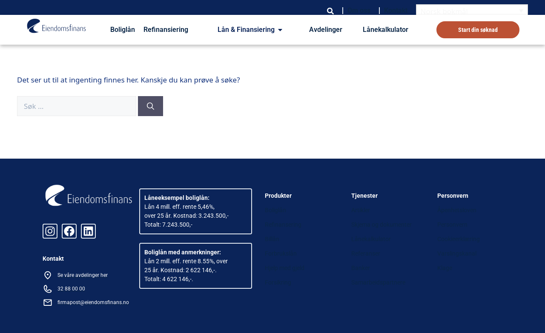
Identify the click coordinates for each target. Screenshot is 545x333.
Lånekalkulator (385, 30)
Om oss (358, 10)
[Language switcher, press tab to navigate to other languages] (472, 10)
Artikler (360, 210)
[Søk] (150, 106)
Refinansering (283, 224)
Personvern (452, 224)
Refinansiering (165, 30)
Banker (360, 268)
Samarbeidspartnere (378, 282)
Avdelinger (325, 30)
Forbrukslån (281, 253)
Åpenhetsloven (456, 210)
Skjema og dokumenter (381, 224)
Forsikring (278, 282)
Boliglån (122, 30)
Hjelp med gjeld (284, 268)
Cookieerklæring (458, 239)
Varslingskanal (456, 253)
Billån (272, 239)
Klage (444, 268)
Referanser (365, 253)
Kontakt (395, 10)
